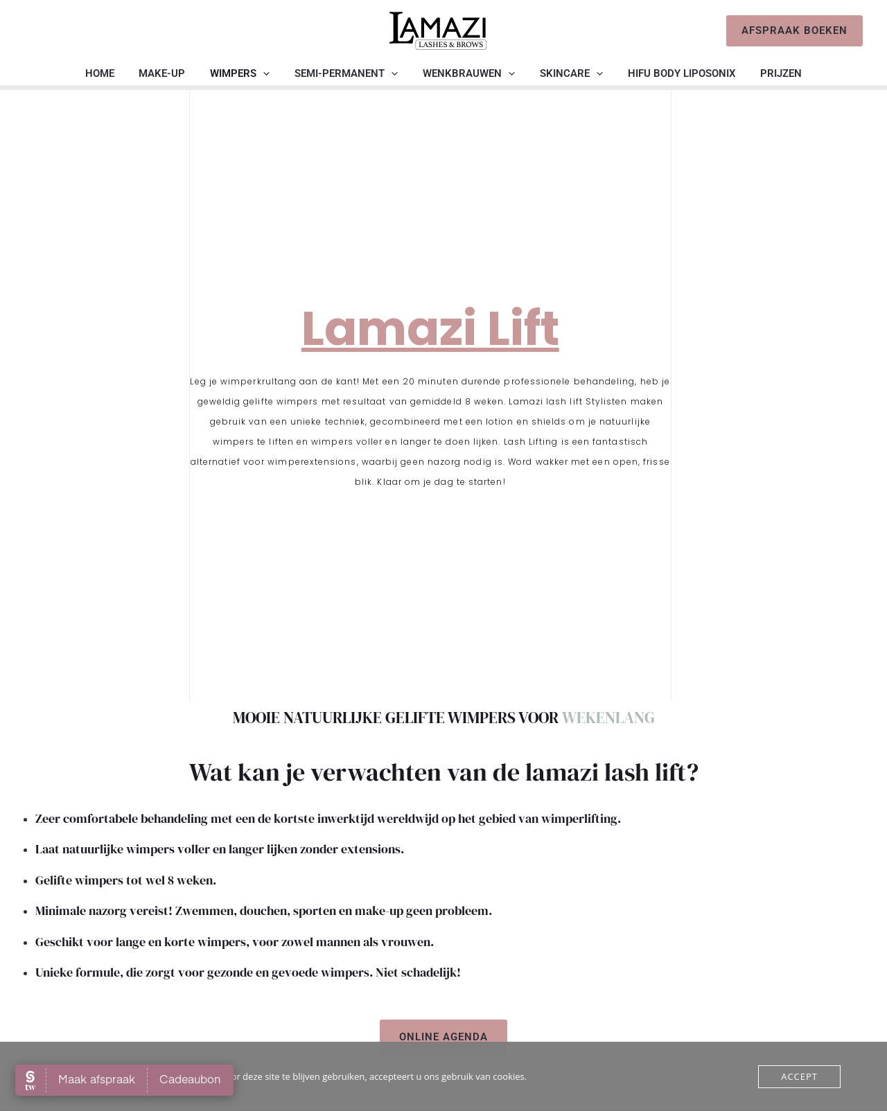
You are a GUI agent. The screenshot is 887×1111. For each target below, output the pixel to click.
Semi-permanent (348, 73)
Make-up (172, 73)
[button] (794, 30)
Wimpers (246, 73)
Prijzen (767, 73)
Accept (799, 1076)
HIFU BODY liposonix (671, 73)
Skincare (565, 73)
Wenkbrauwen (467, 73)
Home (113, 73)
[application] (269, 73)
